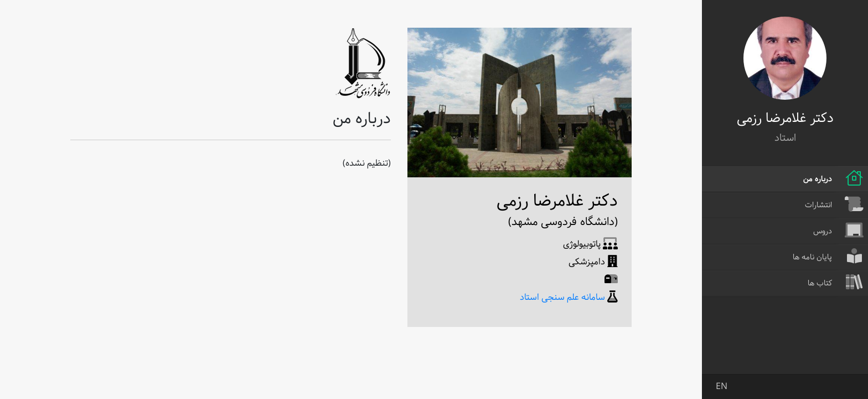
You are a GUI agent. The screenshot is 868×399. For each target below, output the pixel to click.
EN (721, 386)
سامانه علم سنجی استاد (562, 297)
